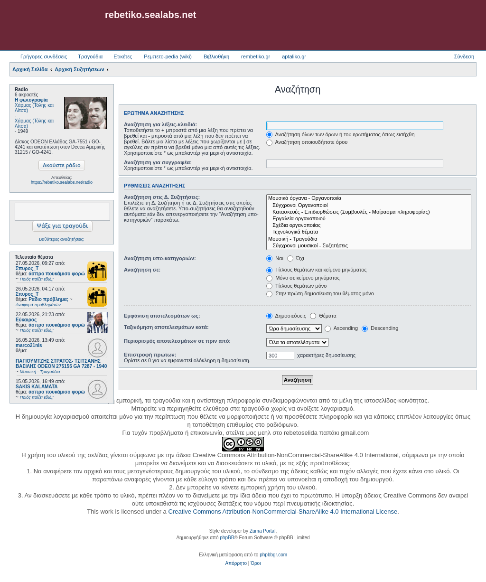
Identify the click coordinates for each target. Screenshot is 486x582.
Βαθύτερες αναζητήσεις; (61, 239)
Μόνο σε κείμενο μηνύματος (303, 278)
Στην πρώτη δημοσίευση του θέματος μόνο (320, 293)
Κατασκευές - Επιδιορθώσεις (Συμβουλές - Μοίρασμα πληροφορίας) (368, 212)
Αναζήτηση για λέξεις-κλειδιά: (160, 124)
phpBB (227, 537)
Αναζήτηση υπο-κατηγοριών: (160, 258)
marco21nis (29, 345)
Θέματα (323, 316)
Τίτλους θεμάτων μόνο (296, 286)
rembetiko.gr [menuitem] (255, 56)
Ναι (274, 258)
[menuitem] (236, 563)
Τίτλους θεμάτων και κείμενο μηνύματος (316, 269)
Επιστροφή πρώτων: (150, 354)
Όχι (295, 258)
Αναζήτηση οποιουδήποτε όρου (306, 142)
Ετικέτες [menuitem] (122, 56)
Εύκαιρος (26, 319)
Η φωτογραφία (31, 100)
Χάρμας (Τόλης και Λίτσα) (34, 108)
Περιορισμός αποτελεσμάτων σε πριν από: (177, 341)
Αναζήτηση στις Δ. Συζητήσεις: (162, 197)
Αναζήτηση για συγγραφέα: (158, 162)
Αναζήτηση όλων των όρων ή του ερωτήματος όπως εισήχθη (340, 134)
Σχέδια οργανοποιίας (368, 225)
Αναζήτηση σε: (142, 269)
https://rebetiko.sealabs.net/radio (62, 182)
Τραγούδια (90, 56)
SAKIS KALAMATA (37, 386)
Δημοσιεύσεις (286, 316)
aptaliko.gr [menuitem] (294, 56)
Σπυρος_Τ (27, 268)
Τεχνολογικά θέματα (368, 232)
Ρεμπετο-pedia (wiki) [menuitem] (168, 56)
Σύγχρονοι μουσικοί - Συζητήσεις (368, 246)
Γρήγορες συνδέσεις (43, 56)
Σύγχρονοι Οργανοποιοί (368, 205)
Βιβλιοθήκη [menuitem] (216, 56)
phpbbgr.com (273, 554)
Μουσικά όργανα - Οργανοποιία (368, 198)
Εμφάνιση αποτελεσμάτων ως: (162, 316)
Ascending (341, 328)
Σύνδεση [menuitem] (464, 56)
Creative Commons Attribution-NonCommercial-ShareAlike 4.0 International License (282, 511)
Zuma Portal (262, 531)
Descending (380, 328)
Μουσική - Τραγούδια (368, 239)
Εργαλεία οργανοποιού (368, 219)
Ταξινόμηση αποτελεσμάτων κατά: (166, 327)
